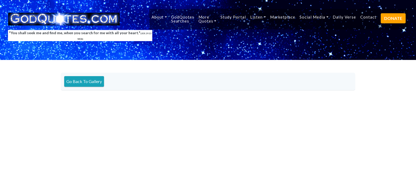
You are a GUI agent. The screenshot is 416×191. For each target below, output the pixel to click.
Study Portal (233, 17)
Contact (368, 17)
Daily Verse (344, 17)
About (157, 17)
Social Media (312, 17)
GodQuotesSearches (182, 19)
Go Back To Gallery (84, 81)
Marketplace (282, 17)
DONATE (393, 18)
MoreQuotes (205, 19)
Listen (256, 17)
